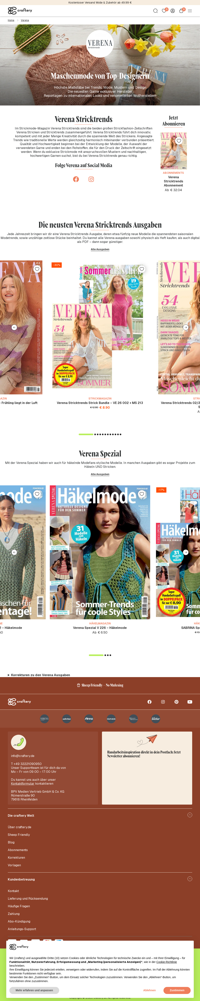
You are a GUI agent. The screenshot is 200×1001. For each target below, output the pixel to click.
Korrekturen (16, 858)
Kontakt (13, 891)
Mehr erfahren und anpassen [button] (34, 990)
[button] (14, 327)
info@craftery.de (22, 756)
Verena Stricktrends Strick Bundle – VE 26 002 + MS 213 (100, 403)
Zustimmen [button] (177, 990)
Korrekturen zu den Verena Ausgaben (40, 675)
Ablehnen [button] (149, 990)
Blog (11, 842)
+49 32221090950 (28, 764)
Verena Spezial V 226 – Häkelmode (100, 628)
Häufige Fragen (19, 906)
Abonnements (18, 850)
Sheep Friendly (19, 835)
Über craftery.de (19, 827)
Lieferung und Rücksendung (28, 899)
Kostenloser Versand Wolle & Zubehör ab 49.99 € (100, 2)
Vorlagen (14, 865)
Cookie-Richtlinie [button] (166, 962)
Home (11, 20)
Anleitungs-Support (22, 929)
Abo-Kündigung (19, 921)
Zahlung (14, 914)
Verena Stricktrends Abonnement (173, 181)
